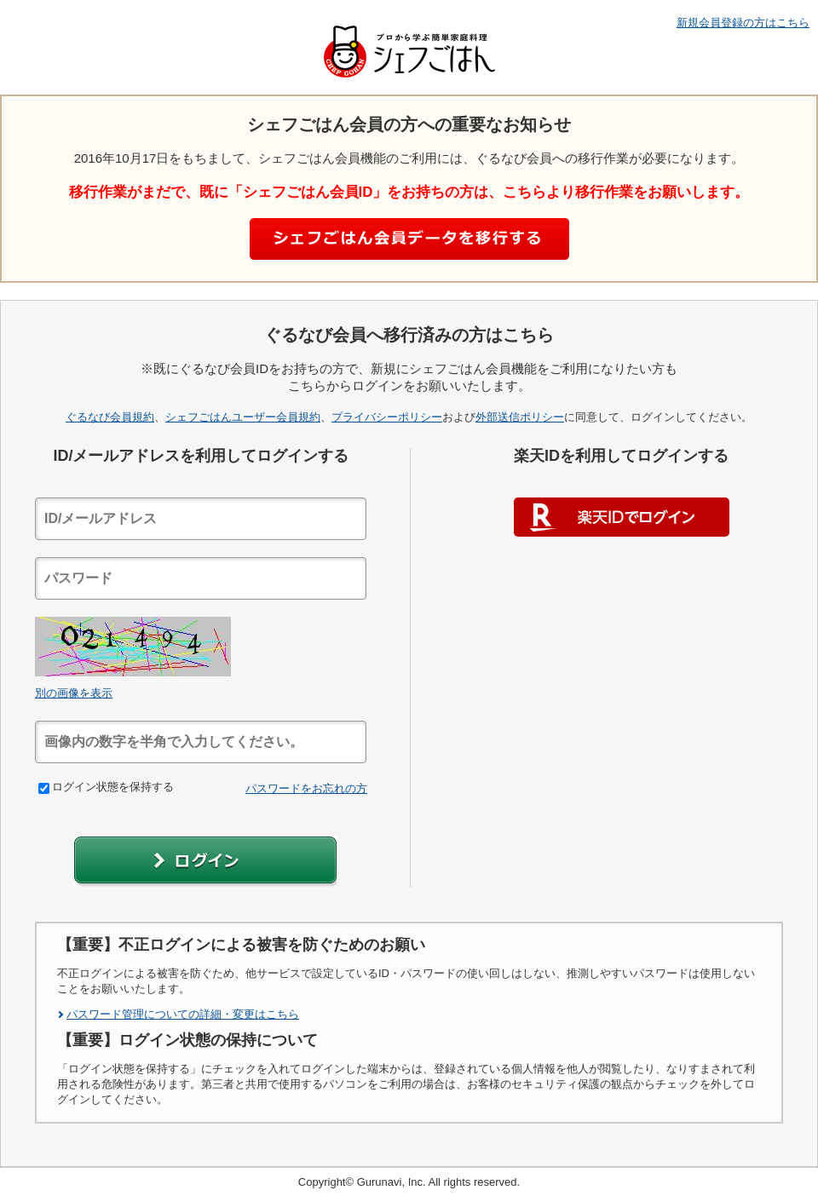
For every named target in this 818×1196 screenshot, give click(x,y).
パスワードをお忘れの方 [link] (306, 788)
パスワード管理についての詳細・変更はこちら (182, 1014)
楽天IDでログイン (621, 517)
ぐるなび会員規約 (110, 417)
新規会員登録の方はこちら (743, 22)
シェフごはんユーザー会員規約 (242, 417)
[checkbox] (43, 788)
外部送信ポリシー (519, 417)
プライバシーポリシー (386, 417)
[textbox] (200, 518)
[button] (205, 862)
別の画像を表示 (73, 693)
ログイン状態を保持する (106, 786)
